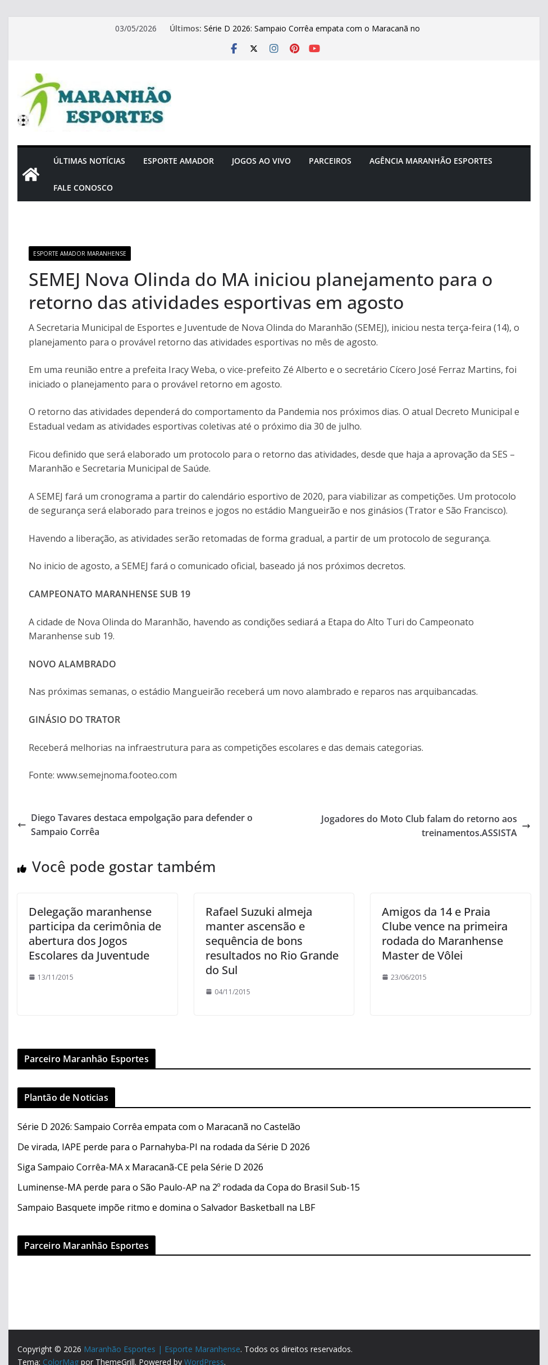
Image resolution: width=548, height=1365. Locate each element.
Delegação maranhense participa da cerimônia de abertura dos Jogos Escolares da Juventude (95, 933)
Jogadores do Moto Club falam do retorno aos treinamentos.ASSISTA (426, 826)
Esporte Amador (178, 160)
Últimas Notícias (89, 160)
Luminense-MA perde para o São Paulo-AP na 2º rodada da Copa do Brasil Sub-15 (188, 1187)
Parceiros (330, 160)
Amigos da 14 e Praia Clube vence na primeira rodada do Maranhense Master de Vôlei (445, 933)
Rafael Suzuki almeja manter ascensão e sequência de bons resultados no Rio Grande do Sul (272, 940)
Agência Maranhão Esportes (430, 160)
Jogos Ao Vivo (261, 160)
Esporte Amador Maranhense (79, 253)
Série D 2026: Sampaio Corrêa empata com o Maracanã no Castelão (158, 1126)
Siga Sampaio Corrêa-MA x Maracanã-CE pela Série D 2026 (140, 1167)
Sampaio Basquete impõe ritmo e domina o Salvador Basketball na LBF (166, 1207)
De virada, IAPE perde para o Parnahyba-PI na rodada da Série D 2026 (163, 1147)
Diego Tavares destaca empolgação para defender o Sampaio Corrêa (135, 824)
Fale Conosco (83, 187)
